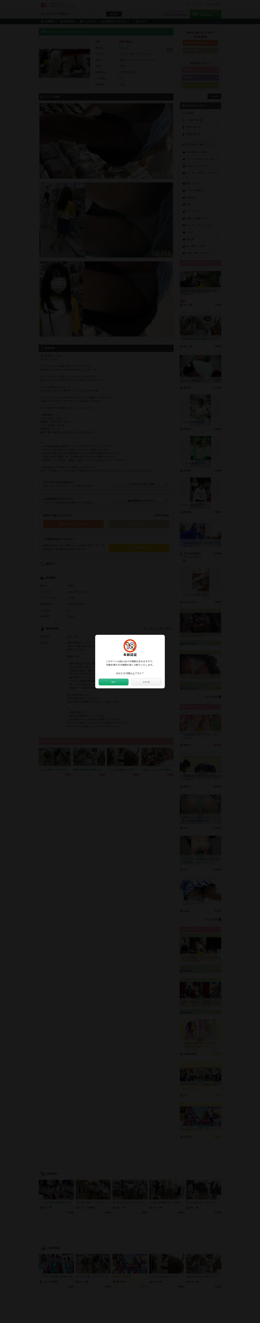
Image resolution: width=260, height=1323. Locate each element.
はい (113, 681)
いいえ (146, 681)
